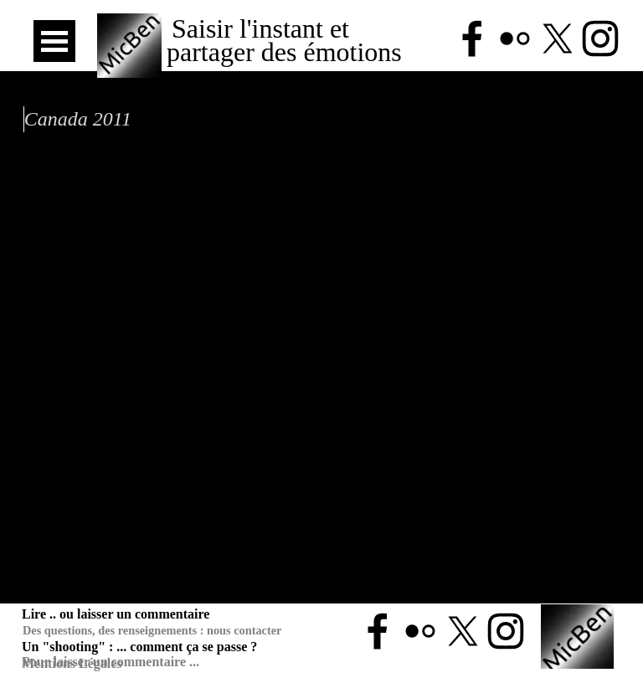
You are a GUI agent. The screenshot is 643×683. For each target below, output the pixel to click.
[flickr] (420, 631)
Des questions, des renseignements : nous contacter (152, 630)
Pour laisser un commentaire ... (110, 662)
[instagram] (506, 631)
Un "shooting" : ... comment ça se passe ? (139, 646)
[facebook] (378, 631)
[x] (463, 631)
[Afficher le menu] (54, 41)
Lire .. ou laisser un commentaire (115, 614)
